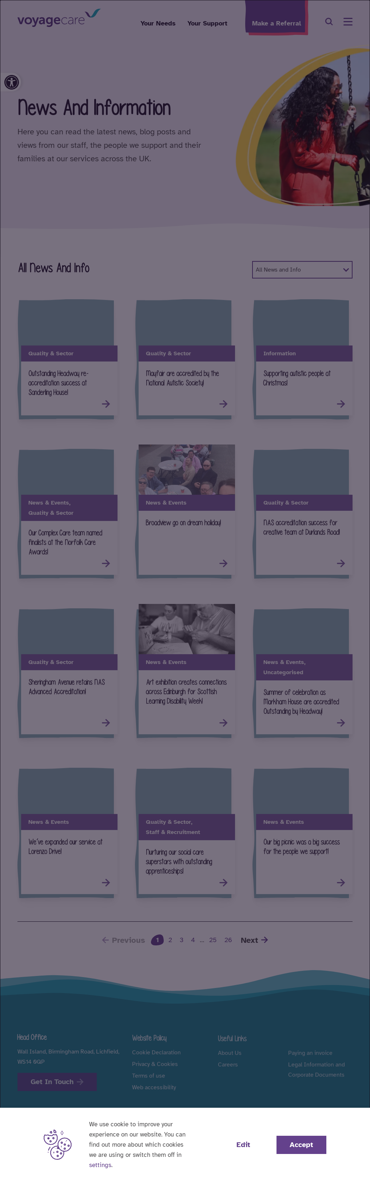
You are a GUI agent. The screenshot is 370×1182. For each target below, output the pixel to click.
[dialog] (185, 591)
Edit (243, 1144)
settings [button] (100, 1165)
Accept (301, 1144)
